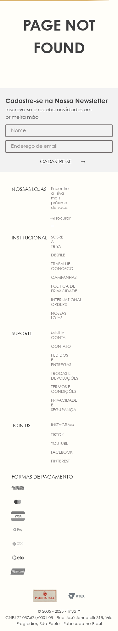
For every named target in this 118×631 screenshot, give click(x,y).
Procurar (62, 218)
